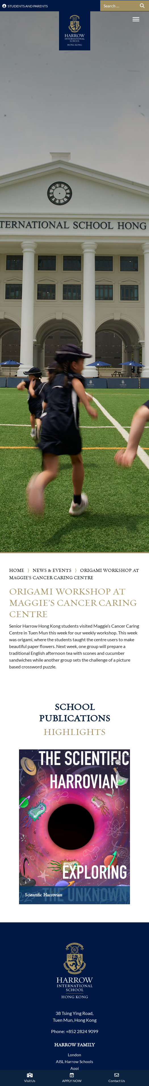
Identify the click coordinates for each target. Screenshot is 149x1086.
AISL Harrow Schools (74, 1061)
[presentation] (10, 832)
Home (16, 571)
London (74, 1054)
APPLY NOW (71, 1081)
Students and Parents (25, 6)
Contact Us (116, 1081)
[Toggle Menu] (136, 19)
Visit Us (29, 1081)
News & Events (52, 571)
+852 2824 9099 (82, 1031)
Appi (74, 1068)
